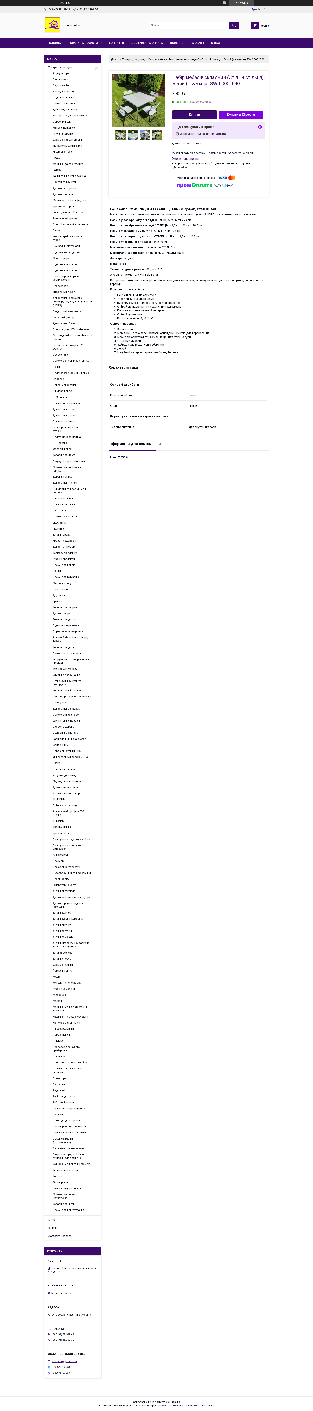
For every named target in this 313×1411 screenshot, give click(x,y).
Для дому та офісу (65, 109)
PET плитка (60, 442)
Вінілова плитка (63, 390)
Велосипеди (60, 79)
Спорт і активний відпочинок (70, 224)
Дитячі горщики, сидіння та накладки (69, 905)
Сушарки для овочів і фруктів (71, 1163)
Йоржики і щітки (62, 970)
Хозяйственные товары (67, 793)
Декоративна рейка (65, 415)
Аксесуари (59, 702)
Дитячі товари (61, 534)
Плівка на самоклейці (66, 403)
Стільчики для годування (68, 1148)
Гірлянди (58, 528)
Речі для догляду (64, 1096)
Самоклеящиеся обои (66, 714)
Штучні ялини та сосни (67, 720)
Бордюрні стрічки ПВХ (67, 750)
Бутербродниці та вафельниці (72, 872)
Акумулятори (61, 73)
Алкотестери (61, 854)
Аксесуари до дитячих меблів (71, 839)
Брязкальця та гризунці (67, 866)
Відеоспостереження (66, 625)
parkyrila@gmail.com (64, 1361)
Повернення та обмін (187, 42)
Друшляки (59, 595)
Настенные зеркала (65, 769)
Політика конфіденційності (199, 1405)
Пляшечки (59, 1056)
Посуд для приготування (68, 1209)
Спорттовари (61, 258)
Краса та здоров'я (64, 540)
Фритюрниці (60, 1182)
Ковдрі (57, 976)
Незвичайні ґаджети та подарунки (67, 682)
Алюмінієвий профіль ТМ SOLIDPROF (68, 813)
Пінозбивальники (63, 1028)
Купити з (241, 115)
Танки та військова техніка (69, 175)
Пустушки (59, 1084)
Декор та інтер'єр (64, 546)
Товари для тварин (65, 607)
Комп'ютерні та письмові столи (68, 238)
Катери (57, 169)
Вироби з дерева (63, 726)
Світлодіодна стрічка (66, 1120)
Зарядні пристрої (64, 91)
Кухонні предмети (64, 558)
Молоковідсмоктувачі (66, 1022)
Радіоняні (59, 1090)
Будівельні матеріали (66, 245)
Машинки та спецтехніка (68, 163)
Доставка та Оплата (147, 42)
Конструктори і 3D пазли (68, 212)
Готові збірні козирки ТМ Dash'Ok (68, 347)
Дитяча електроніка (65, 188)
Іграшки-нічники (62, 826)
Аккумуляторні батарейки (69, 461)
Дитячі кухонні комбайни (68, 918)
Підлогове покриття (65, 264)
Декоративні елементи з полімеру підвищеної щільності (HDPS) (72, 301)
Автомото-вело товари (67, 653)
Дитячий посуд (62, 958)
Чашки (57, 570)
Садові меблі (156, 59)
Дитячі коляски (62, 912)
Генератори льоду (64, 884)
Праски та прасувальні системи (67, 1070)
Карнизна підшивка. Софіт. (69, 738)
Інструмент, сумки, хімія (67, 145)
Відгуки (52, 1227)
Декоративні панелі (65, 482)
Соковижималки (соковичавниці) (63, 1140)
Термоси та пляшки (65, 552)
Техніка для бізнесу (65, 668)
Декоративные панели (66, 708)
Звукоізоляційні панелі (67, 1188)
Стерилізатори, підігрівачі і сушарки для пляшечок (70, 1156)
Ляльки (57, 230)
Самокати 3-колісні (65, 516)
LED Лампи (59, 522)
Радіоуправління (63, 97)
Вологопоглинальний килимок (71, 372)
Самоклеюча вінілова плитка (71, 360)
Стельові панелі (63, 498)
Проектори (59, 1078)
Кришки (57, 601)
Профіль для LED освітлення (71, 329)
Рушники (58, 1114)
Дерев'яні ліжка (62, 476)
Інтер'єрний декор (64, 291)
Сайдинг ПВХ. (61, 744)
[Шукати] (234, 25)
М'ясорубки (60, 994)
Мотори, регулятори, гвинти (70, 115)
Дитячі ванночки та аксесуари (71, 897)
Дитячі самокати (63, 936)
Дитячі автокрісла (64, 890)
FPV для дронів (63, 133)
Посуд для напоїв (64, 564)
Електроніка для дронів (68, 139)
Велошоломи (61, 878)
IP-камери (59, 820)
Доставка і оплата (60, 1236)
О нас (215, 42)
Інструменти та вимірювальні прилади (71, 661)
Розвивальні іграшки (65, 218)
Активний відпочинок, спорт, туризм (70, 639)
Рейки (56, 366)
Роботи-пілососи (63, 1102)
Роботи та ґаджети (65, 181)
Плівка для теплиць (65, 805)
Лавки (56, 762)
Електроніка (60, 589)
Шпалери (58, 378)
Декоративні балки (64, 323)
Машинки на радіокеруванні (70, 1016)
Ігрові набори (61, 833)
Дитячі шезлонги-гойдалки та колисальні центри (71, 944)
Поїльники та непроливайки (70, 1062)
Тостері (57, 1176)
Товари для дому (133, 59)
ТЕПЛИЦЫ (59, 799)
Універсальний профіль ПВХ (70, 756)
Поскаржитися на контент (167, 1405)
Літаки (56, 157)
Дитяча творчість (63, 194)
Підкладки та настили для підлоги (69, 490)
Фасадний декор (63, 317)
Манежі (57, 1000)
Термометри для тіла (66, 1170)
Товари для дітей (64, 647)
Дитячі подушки (63, 930)
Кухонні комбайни (64, 988)
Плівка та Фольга (64, 504)
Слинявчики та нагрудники (69, 1132)
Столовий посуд (63, 583)
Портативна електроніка (68, 631)
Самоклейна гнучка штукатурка (65, 1196)
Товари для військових (67, 690)
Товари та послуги (83, 42)
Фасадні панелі (62, 448)
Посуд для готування (66, 576)
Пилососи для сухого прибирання (66, 1048)
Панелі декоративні (65, 384)
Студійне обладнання (66, 674)
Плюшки (58, 1040)
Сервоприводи (62, 121)
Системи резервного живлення (72, 696)
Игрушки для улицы (65, 775)
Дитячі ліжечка (62, 924)
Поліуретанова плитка (67, 436)
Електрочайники (63, 964)
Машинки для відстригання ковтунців (70, 1008)
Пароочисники (62, 1034)
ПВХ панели (60, 397)
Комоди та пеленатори (67, 982)
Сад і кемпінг (61, 85)
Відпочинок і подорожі (67, 252)
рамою (237, 214)
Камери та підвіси (64, 127)
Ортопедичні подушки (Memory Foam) (72, 337)
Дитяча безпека (62, 952)
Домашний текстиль (65, 787)
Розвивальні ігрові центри (69, 1108)
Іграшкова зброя (63, 206)
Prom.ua (175, 1402)
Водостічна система (65, 732)
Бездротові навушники (67, 311)
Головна (54, 42)
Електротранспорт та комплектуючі (66, 278)
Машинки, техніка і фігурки (69, 200)
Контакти (116, 42)
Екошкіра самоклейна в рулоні (67, 429)
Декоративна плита (65, 409)
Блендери (59, 860)
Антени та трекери (64, 103)
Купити (194, 114)
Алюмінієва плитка (64, 421)
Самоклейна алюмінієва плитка (68, 469)
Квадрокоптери (62, 151)
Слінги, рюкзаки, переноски (70, 1126)
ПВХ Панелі (60, 510)
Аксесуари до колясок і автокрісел (67, 847)
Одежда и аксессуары (67, 781)
